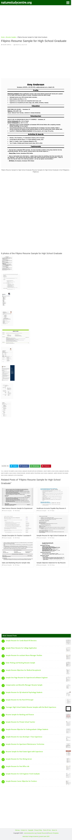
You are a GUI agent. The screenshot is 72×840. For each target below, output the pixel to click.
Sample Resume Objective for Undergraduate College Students (27, 729)
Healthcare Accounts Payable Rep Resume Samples (54, 508)
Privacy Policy (38, 830)
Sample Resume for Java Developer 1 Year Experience (24, 737)
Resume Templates (53, 833)
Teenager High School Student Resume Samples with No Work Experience (31, 707)
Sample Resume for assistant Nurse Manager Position (24, 655)
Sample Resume (41, 833)
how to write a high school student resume (13, 473)
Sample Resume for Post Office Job (17, 766)
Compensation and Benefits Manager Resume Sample (24, 685)
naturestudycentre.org (16, 2)
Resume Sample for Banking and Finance (20, 715)
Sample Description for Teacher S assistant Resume (19, 535)
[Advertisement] (36, 21)
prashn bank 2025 (44, 836)
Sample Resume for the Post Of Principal (19, 700)
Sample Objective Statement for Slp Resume (51, 563)
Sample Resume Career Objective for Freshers (21, 781)
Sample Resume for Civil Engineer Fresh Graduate (23, 774)
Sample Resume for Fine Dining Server (19, 759)
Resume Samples (7, 44)
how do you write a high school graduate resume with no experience (23, 471)
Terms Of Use (47, 830)
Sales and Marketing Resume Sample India (16, 563)
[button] (68, 2)
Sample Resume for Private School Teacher (20, 722)
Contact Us (24, 830)
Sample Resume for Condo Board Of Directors (21, 641)
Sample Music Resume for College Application (21, 648)
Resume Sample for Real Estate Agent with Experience (24, 752)
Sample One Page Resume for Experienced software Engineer (27, 678)
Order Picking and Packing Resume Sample (20, 663)
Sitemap (17, 830)
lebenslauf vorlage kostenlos (30, 836)
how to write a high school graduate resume (56, 471)
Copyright (30, 830)
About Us (54, 830)
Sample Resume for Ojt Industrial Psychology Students (24, 692)
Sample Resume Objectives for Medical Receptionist (23, 670)
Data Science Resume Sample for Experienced (17, 508)
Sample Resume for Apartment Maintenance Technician (25, 744)
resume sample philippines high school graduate (39, 473)
